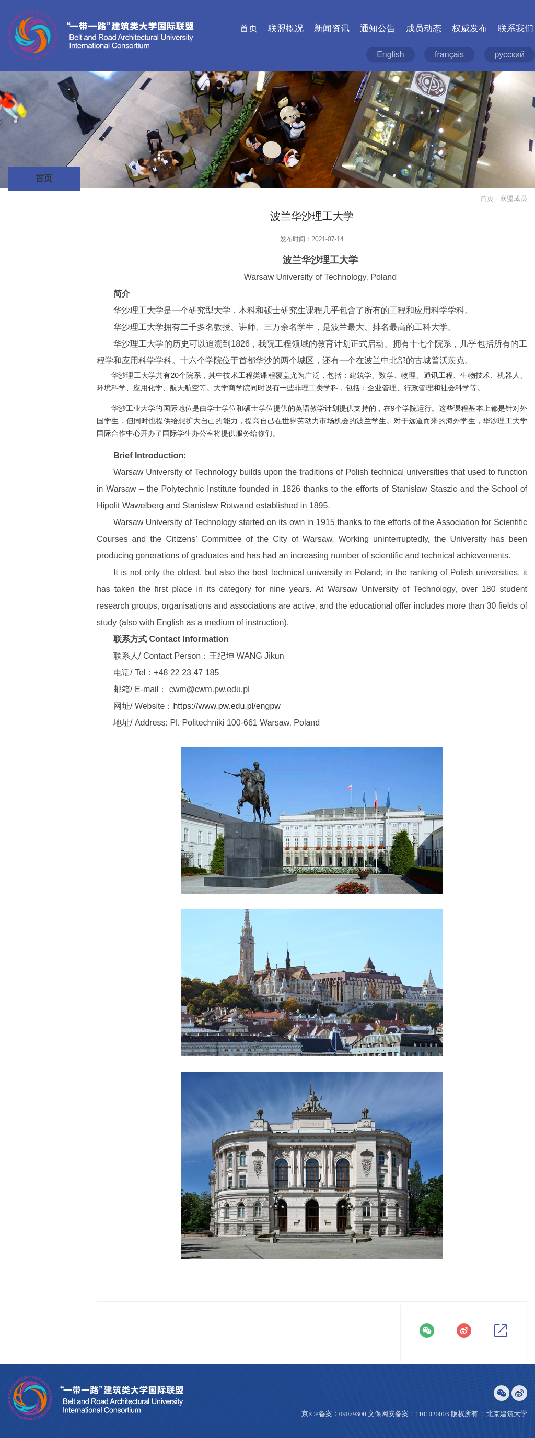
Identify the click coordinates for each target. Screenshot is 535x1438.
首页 (249, 28)
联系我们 (515, 28)
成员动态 (423, 28)
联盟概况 (286, 28)
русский (510, 54)
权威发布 (469, 28)
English (390, 54)
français (449, 54)
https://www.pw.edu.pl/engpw (226, 706)
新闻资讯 (332, 28)
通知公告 (378, 28)
